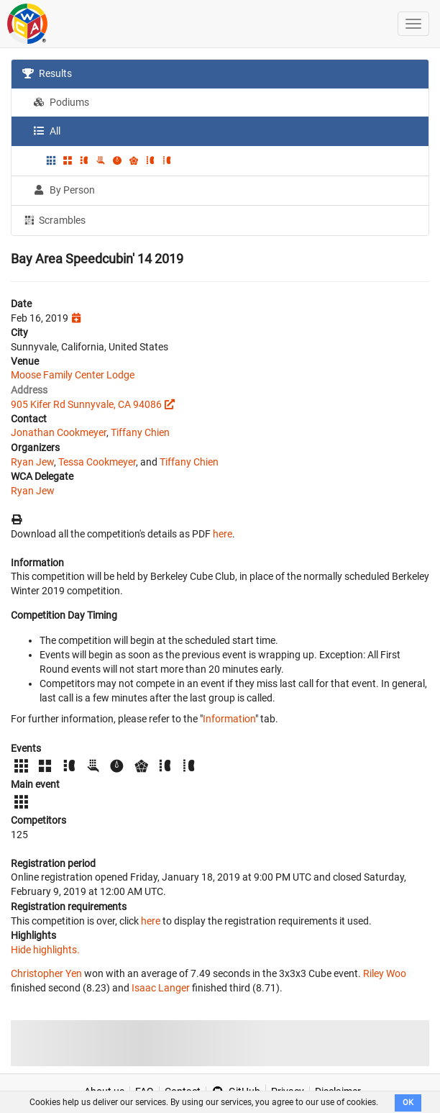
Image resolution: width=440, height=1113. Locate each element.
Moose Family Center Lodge (72, 375)
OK (408, 1102)
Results (47, 73)
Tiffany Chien (140, 432)
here (222, 534)
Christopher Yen (46, 973)
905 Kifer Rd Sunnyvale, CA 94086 (86, 404)
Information (229, 718)
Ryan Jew (32, 462)
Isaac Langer (161, 988)
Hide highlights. (45, 949)
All (46, 131)
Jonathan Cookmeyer (58, 432)
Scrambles (54, 219)
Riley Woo (384, 973)
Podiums (61, 102)
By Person (64, 190)
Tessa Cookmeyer (97, 462)
